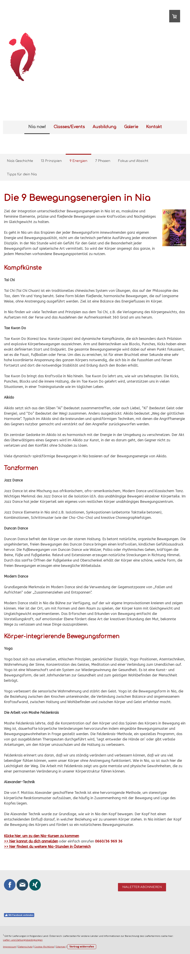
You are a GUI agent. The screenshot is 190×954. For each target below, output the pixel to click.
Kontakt (154, 127)
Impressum (9, 946)
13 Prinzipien (51, 161)
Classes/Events (69, 127)
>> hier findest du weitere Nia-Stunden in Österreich (47, 846)
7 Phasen (102, 161)
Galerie (131, 127)
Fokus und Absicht (133, 161)
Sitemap (61, 946)
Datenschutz (25, 946)
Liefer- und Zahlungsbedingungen (23, 939)
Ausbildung (104, 127)
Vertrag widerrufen (81, 946)
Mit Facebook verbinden (19, 915)
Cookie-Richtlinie (44, 946)
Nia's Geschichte (20, 161)
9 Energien (78, 161)
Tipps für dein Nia (22, 174)
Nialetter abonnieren (142, 887)
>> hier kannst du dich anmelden (31, 841)
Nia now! (37, 127)
